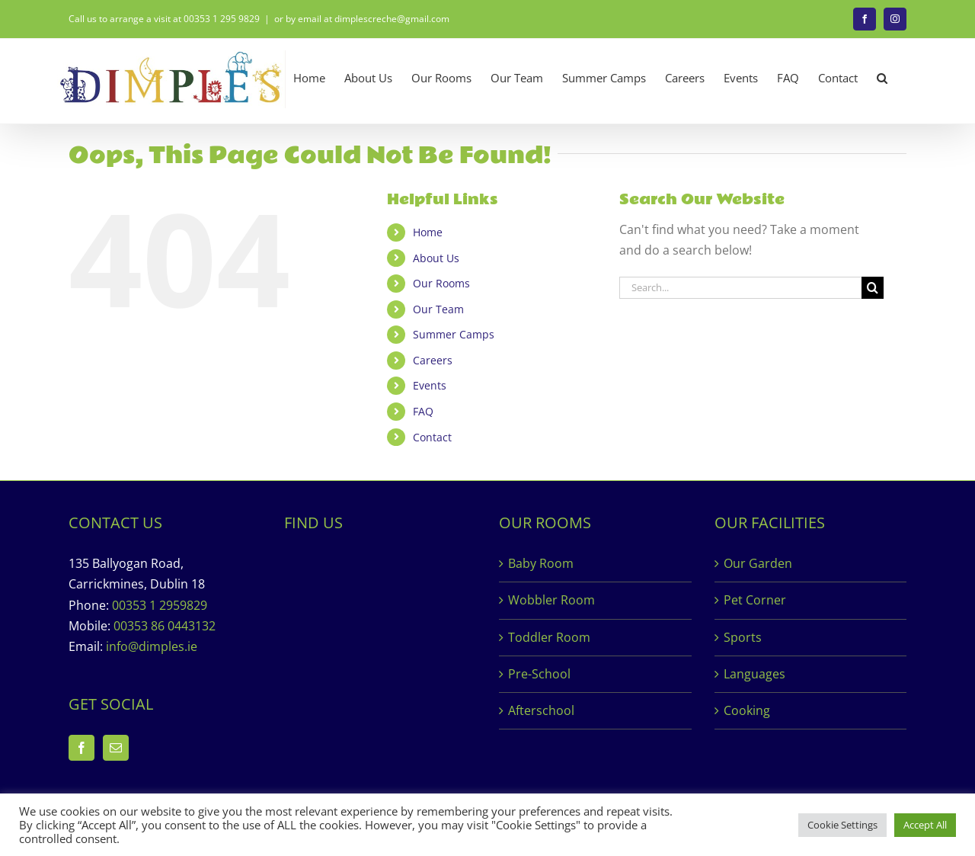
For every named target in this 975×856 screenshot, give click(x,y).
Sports (743, 637)
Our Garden (758, 563)
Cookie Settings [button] (842, 825)
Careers (432, 360)
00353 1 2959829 (159, 605)
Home (428, 232)
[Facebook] (81, 748)
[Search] (873, 288)
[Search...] (740, 288)
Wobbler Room (551, 600)
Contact (432, 437)
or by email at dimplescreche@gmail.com (361, 18)
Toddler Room (549, 637)
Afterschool (541, 710)
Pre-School (539, 673)
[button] (882, 78)
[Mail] (116, 748)
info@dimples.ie (151, 646)
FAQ (423, 411)
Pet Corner (755, 600)
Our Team (438, 309)
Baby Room (541, 563)
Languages (754, 673)
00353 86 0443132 (164, 625)
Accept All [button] (925, 825)
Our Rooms (441, 283)
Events (429, 385)
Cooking (747, 710)
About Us (436, 258)
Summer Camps (453, 334)
